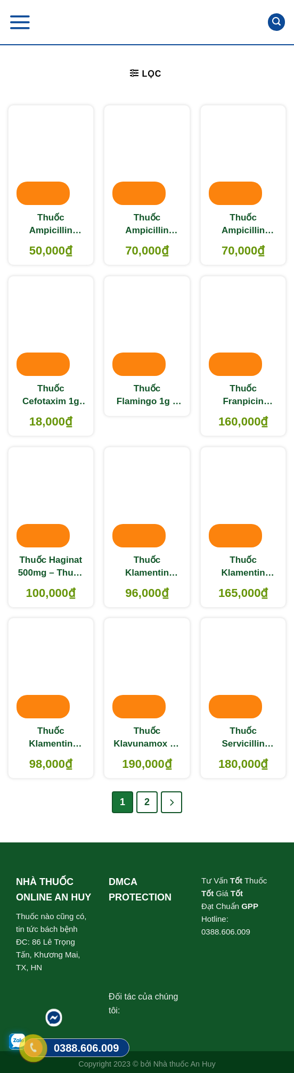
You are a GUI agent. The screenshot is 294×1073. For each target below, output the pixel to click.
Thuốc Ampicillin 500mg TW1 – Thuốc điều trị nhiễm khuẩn (243, 224)
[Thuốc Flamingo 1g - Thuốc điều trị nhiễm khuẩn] (146, 327)
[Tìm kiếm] (276, 22)
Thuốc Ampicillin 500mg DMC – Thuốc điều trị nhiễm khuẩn (147, 224)
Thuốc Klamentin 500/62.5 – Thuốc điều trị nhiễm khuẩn (243, 567)
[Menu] (19, 22)
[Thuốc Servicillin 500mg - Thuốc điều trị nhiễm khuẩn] (243, 669)
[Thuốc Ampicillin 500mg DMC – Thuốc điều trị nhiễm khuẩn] (146, 156)
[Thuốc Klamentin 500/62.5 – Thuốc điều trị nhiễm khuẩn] (243, 498)
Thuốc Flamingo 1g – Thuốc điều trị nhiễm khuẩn (147, 395)
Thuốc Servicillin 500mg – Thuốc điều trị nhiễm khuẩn (243, 738)
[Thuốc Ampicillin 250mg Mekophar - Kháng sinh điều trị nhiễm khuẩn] (51, 156)
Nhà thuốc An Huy (184, 1064)
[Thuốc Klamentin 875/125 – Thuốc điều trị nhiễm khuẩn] (51, 669)
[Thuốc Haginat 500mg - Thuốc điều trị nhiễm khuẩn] (51, 498)
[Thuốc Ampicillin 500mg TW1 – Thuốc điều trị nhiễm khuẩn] (243, 156)
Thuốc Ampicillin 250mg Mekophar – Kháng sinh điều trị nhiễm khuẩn (50, 224)
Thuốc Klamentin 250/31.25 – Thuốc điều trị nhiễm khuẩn (147, 567)
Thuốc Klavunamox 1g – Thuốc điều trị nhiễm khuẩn (147, 738)
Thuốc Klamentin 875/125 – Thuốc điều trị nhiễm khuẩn (50, 738)
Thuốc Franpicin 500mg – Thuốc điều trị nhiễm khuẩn (243, 395)
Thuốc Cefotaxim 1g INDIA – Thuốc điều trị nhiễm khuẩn (50, 395)
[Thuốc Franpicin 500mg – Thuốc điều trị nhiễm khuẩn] (243, 327)
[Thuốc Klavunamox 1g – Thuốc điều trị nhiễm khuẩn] (146, 669)
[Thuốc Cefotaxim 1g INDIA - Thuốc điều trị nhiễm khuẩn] (51, 327)
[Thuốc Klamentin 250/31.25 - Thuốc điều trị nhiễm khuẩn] (146, 498)
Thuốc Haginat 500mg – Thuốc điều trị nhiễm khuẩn (51, 567)
